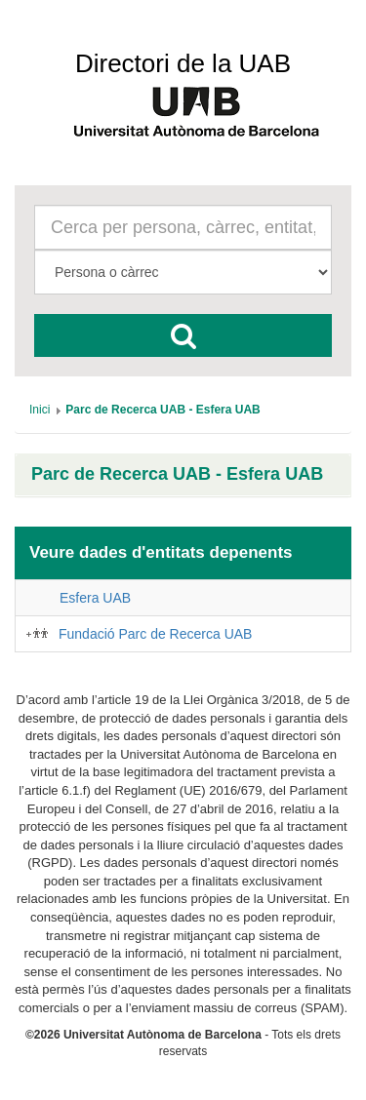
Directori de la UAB (183, 63)
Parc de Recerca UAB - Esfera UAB (177, 474)
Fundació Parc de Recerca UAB (155, 634)
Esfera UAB (95, 598)
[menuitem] (39, 409)
